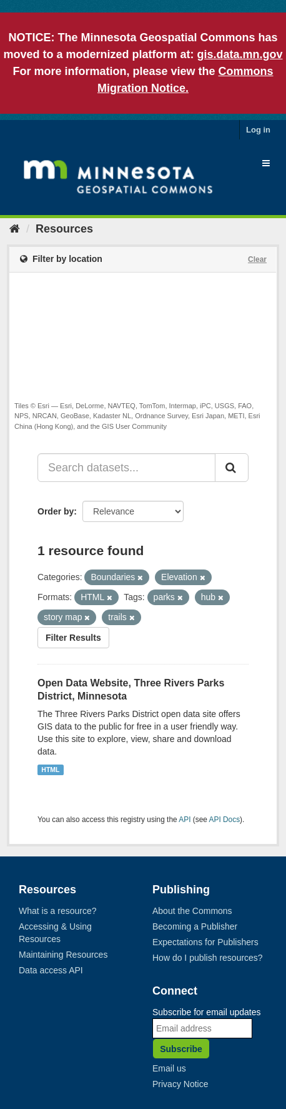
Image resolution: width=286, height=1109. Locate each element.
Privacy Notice (180, 1084)
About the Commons (192, 911)
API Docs (224, 819)
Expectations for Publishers (205, 942)
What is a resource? (58, 911)
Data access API (51, 970)
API (184, 819)
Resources (64, 229)
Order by (55, 511)
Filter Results (73, 638)
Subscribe (181, 1049)
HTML (50, 769)
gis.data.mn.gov (240, 54)
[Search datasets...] (126, 467)
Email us (169, 1068)
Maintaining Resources (63, 955)
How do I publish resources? (207, 958)
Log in (258, 129)
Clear (257, 259)
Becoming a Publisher (194, 926)
